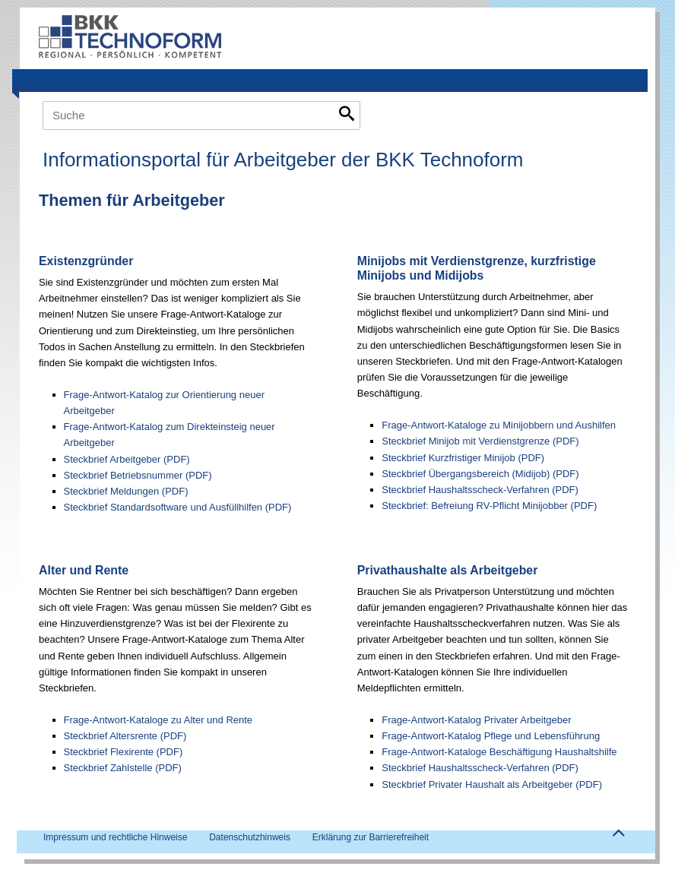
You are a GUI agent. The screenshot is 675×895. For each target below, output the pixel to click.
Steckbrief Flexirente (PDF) (123, 751)
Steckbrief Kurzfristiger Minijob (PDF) (463, 457)
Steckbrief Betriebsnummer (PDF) (138, 475)
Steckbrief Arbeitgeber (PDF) (127, 459)
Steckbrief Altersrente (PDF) (125, 736)
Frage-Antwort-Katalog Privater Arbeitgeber (476, 720)
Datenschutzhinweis (249, 837)
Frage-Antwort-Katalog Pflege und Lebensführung (491, 736)
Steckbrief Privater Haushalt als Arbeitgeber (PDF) (492, 784)
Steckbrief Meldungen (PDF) (126, 491)
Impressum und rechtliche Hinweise (115, 837)
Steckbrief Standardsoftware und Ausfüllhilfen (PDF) (178, 507)
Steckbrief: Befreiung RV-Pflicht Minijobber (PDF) (489, 505)
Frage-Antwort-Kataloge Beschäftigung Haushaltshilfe (499, 751)
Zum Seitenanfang (618, 836)
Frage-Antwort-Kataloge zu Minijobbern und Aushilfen (499, 425)
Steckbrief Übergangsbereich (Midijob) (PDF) (480, 473)
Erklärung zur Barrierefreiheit (370, 837)
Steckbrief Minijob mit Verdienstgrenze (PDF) (480, 441)
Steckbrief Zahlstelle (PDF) (123, 767)
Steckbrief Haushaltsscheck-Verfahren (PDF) (480, 489)
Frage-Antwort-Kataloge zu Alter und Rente (158, 720)
